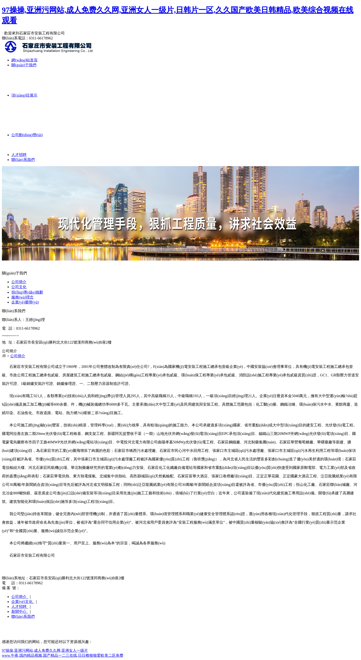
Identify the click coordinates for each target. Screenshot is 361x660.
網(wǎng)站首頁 (24, 60)
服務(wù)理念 (22, 297)
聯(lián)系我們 (23, 160)
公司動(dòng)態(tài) (27, 135)
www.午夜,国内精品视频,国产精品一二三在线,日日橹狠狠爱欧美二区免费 (62, 655)
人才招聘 (18, 155)
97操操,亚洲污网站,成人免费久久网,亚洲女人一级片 (45, 650)
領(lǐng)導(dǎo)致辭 (27, 292)
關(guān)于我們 (23, 65)
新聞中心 (19, 612)
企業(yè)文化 (22, 602)
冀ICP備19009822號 (36, 588)
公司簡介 (18, 282)
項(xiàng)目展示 (24, 95)
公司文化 (18, 287)
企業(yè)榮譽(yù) (25, 302)
